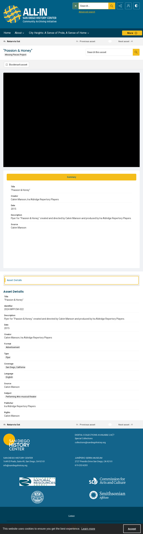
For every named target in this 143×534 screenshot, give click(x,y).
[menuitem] (71, 516)
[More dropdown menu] (132, 33)
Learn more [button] (88, 528)
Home (7, 32)
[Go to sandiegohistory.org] (16, 442)
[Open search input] (111, 6)
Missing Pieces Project (15, 55)
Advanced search (80, 12)
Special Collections (84, 438)
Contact (71, 516)
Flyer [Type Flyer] (8, 357)
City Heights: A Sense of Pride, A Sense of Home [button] (59, 33)
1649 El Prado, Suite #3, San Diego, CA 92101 (24, 461)
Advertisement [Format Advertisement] (13, 347)
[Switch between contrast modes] (136, 6)
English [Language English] (9, 377)
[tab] (71, 177)
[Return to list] (21, 41)
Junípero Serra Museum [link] (88, 457)
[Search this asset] (109, 52)
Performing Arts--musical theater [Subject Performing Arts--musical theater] (21, 397)
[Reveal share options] (119, 6)
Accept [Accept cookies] (132, 528)
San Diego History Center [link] (18, 457)
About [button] (20, 33)
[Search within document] (136, 52)
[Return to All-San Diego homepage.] (30, 14)
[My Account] (128, 6)
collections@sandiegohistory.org (90, 442)
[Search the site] (86, 6)
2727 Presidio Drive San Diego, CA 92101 (94, 461)
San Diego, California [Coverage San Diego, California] (15, 367)
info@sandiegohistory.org (15, 465)
